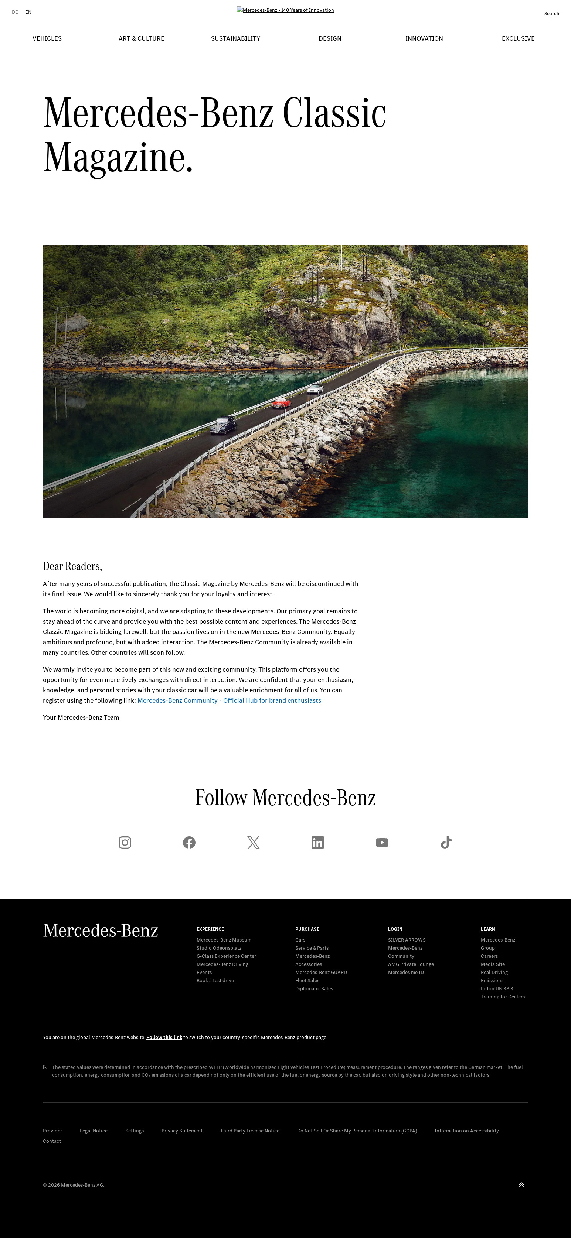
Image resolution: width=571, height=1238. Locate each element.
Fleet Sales (307, 980)
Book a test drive (215, 980)
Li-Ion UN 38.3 (497, 988)
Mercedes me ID (406, 972)
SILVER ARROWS (407, 939)
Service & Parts (312, 947)
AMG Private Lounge (411, 964)
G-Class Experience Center (226, 956)
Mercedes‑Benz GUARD (321, 972)
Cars (300, 939)
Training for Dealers (503, 996)
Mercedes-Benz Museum (224, 939)
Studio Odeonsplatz (219, 947)
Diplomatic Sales (314, 988)
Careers (489, 956)
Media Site (493, 964)
